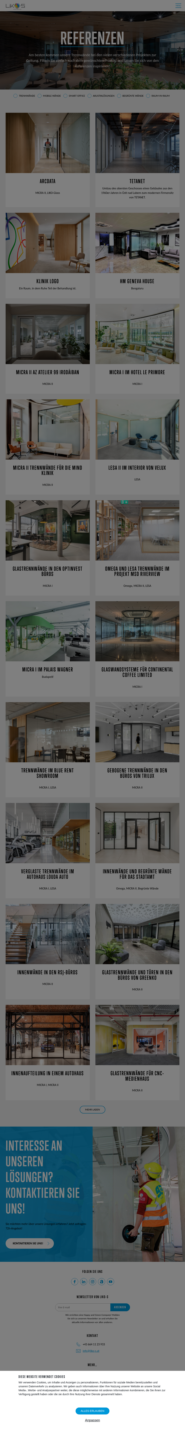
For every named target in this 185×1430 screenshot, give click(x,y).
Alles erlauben (92, 1410)
